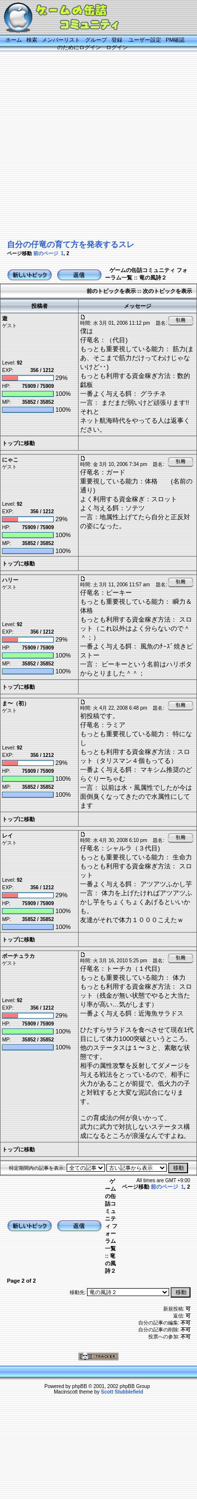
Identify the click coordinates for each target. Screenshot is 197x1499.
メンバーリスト (61, 40)
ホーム (13, 40)
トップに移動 (18, 443)
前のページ (45, 253)
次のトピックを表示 (167, 291)
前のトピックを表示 (111, 291)
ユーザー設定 (144, 40)
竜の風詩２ (153, 278)
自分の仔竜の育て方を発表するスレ (70, 244)
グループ (96, 40)
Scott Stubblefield (122, 1392)
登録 (116, 40)
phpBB (79, 1386)
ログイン (117, 47)
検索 (31, 40)
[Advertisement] (93, 144)
